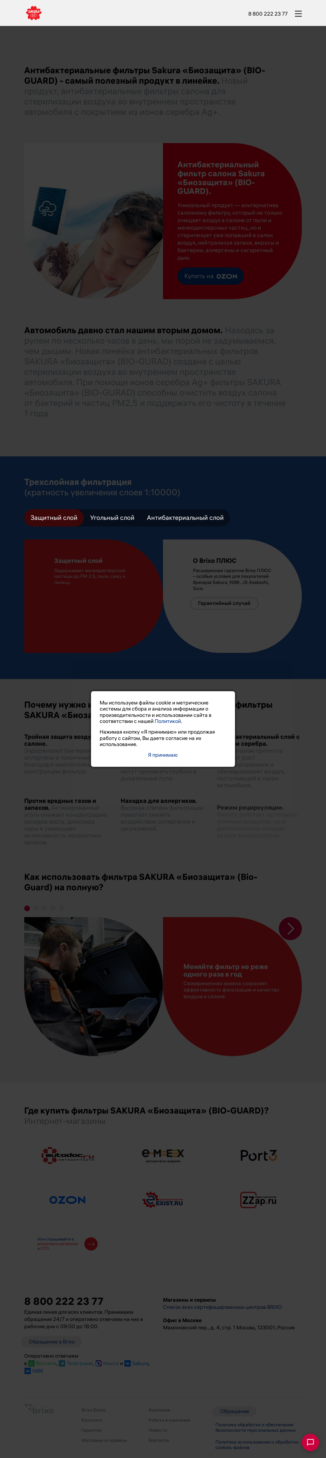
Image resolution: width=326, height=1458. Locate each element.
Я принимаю (163, 755)
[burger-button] (298, 12)
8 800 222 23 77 (268, 14)
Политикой (168, 721)
